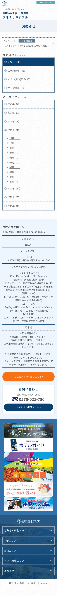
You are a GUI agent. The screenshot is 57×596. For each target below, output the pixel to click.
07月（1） (14, 152)
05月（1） (14, 162)
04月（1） (14, 167)
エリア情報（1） (16, 88)
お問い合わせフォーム (27, 407)
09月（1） (14, 147)
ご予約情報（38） (16, 70)
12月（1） (14, 138)
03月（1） (14, 172)
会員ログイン (45, 2)
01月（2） (14, 181)
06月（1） (14, 157)
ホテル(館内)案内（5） (19, 79)
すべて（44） (14, 61)
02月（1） (14, 177)
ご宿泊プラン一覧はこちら (27, 376)
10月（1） (14, 143)
